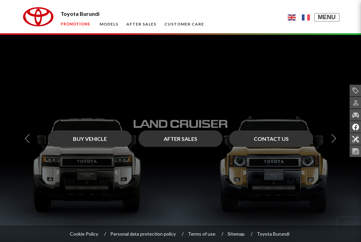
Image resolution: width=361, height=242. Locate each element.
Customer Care (184, 24)
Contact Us (271, 138)
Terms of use (201, 234)
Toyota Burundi (273, 234)
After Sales (141, 24)
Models (108, 24)
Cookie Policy (84, 234)
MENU (327, 17)
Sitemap (236, 234)
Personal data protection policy (143, 234)
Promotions (75, 24)
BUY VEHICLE (90, 138)
